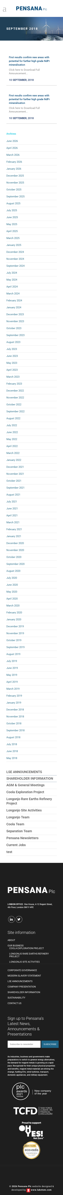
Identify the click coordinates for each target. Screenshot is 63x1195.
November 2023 (15, 321)
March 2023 (12, 376)
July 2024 (11, 272)
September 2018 (15, 730)
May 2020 (11, 591)
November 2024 (15, 258)
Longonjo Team (17, 817)
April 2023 (12, 369)
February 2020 (14, 612)
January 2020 (13, 619)
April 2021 (12, 515)
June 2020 (12, 584)
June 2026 (12, 141)
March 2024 (12, 293)
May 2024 (11, 279)
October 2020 (13, 557)
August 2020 (13, 570)
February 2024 (14, 300)
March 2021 (12, 522)
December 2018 (15, 709)
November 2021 (15, 473)
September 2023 (15, 335)
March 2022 (12, 453)
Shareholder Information (29, 778)
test (9, 852)
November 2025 (15, 182)
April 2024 (12, 286)
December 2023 (15, 314)
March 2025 (12, 238)
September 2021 (15, 487)
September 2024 (15, 265)
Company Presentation (22, 986)
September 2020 (15, 564)
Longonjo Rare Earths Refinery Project (29, 955)
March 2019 (12, 688)
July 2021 (11, 501)
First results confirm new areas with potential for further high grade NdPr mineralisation (29, 61)
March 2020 (12, 605)
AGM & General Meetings (25, 785)
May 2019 (11, 674)
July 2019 (11, 661)
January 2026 (13, 168)
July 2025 (11, 210)
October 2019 (13, 640)
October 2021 (13, 480)
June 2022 (12, 432)
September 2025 (15, 196)
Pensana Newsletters (22, 838)
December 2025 (15, 175)
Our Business (16, 945)
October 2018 (13, 723)
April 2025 (12, 231)
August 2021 (13, 494)
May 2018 (11, 758)
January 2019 (13, 702)
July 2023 (11, 349)
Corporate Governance (22, 970)
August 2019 (13, 654)
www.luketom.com (41, 1190)
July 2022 (11, 425)
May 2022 (11, 439)
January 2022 (13, 460)
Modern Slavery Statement (24, 975)
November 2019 (15, 633)
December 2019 (15, 626)
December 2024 (15, 252)
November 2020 (15, 550)
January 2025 (13, 245)
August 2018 (13, 737)
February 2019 (14, 695)
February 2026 (14, 161)
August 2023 (13, 342)
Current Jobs (16, 845)
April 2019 (12, 681)
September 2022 (15, 411)
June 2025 (12, 217)
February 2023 (14, 383)
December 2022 (15, 390)
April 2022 (12, 446)
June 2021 (12, 508)
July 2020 (11, 577)
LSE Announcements (24, 772)
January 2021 (13, 536)
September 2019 (15, 647)
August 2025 (13, 203)
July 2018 (11, 744)
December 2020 (15, 543)
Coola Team (15, 824)
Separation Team (19, 831)
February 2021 (14, 529)
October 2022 (13, 404)
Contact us (14, 1003)
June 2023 (12, 356)
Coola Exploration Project (25, 792)
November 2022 (15, 397)
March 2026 (12, 154)
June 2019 (12, 668)
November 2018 (15, 716)
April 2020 (12, 598)
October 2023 (13, 328)
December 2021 (15, 466)
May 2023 (11, 362)
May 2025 (11, 224)
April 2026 (12, 148)
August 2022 (13, 418)
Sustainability (16, 997)
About (11, 940)
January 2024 (13, 307)
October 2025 (13, 189)
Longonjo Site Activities (24, 810)
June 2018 (12, 751)
